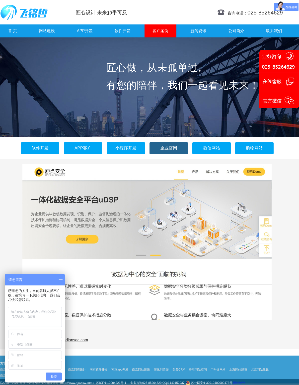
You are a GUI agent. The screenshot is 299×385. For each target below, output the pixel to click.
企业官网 (168, 148)
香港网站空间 (198, 378)
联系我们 (274, 31)
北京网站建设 (260, 378)
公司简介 (236, 31)
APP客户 (83, 148)
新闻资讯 (198, 31)
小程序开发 (126, 148)
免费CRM (178, 378)
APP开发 (85, 31)
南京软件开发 (99, 378)
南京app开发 (119, 378)
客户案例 (160, 31)
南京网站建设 (141, 378)
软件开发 (123, 31)
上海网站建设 (238, 378)
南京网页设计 (77, 378)
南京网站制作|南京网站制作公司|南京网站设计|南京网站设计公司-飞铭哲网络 (30, 12)
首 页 (12, 31)
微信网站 (211, 148)
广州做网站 (218, 378)
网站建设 (47, 31)
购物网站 (254, 148)
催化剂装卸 (161, 378)
